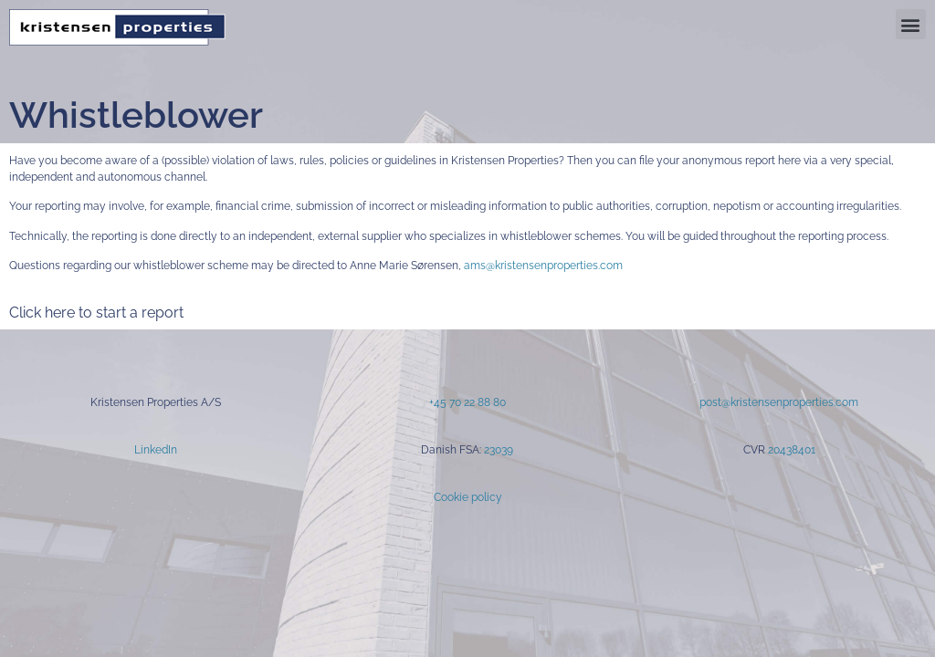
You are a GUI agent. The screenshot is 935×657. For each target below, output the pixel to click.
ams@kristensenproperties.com (543, 265)
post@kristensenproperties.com (778, 402)
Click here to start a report (96, 312)
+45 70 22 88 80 (467, 402)
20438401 (791, 449)
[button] (911, 24)
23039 (498, 449)
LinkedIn (155, 449)
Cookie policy (468, 497)
